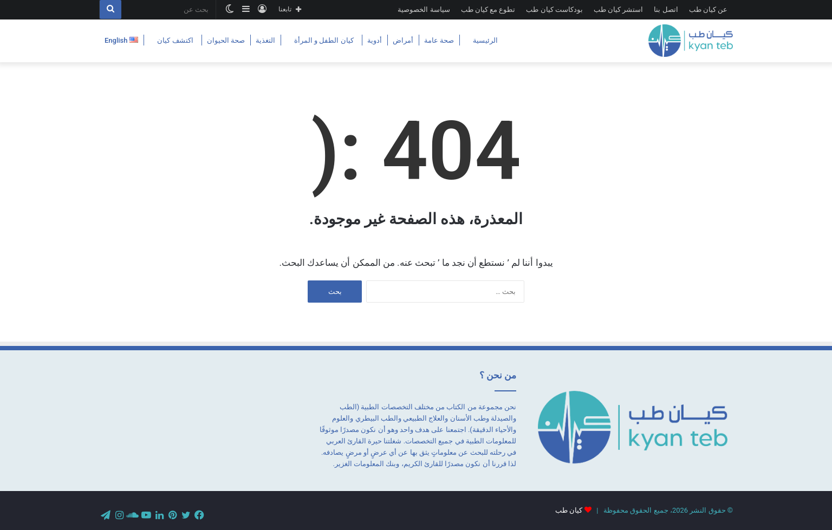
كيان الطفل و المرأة (324, 40)
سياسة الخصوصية (424, 9)
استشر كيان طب (618, 9)
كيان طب (568, 510)
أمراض (403, 40)
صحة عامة (439, 40)
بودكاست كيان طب (554, 9)
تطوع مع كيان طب (488, 9)
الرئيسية (485, 40)
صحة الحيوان (226, 40)
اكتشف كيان (175, 40)
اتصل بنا (666, 9)
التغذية (265, 40)
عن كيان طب (708, 9)
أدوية (374, 40)
